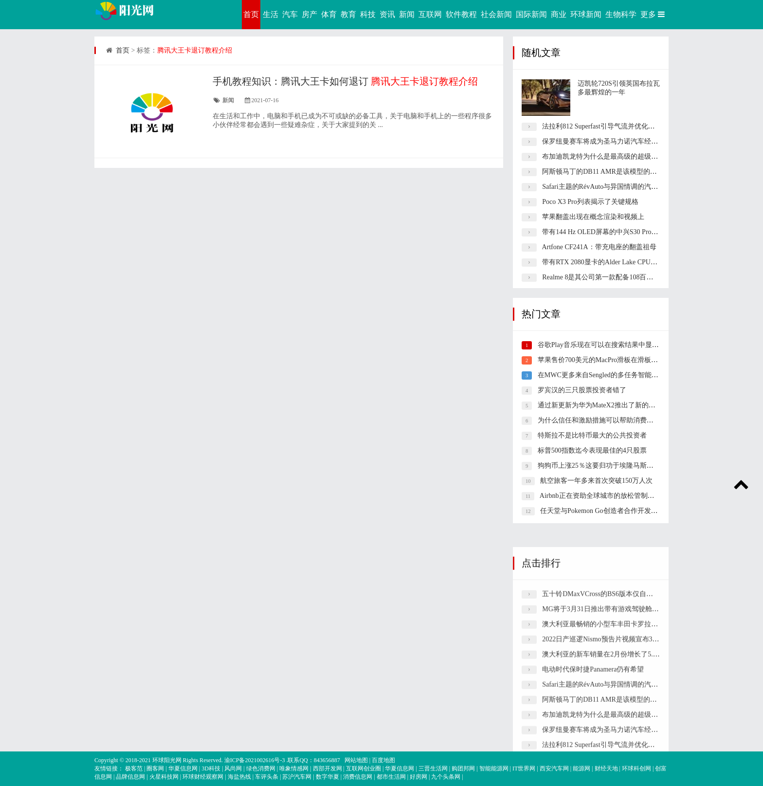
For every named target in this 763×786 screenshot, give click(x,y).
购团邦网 (463, 768)
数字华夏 (327, 776)
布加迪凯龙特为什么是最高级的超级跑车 (603, 156)
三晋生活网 (433, 768)
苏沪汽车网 (296, 776)
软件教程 (461, 14)
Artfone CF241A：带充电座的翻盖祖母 (599, 247)
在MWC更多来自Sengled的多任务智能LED (601, 375)
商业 (558, 14)
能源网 (581, 768)
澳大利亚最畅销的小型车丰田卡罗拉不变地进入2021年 (624, 718)
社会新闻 (496, 14)
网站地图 (356, 760)
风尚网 (233, 768)
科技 (368, 14)
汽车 (290, 14)
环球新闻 (585, 14)
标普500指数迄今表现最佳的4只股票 (592, 450)
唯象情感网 (294, 768)
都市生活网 (391, 776)
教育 (348, 14)
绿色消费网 (260, 768)
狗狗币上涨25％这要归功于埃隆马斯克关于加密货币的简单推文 (633, 465)
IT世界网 (523, 768)
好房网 (418, 776)
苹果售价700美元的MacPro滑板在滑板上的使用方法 (615, 360)
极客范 (134, 768)
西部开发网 (327, 768)
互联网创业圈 (363, 768)
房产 (309, 14)
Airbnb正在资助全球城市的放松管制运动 (600, 495)
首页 (251, 14)
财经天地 (606, 768)
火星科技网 (164, 776)
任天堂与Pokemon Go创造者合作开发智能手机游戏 (616, 510)
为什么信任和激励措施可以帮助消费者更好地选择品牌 (619, 420)
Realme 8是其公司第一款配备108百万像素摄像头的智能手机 (631, 277)
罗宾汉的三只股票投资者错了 (582, 390)
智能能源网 (494, 768)
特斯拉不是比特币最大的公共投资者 (592, 435)
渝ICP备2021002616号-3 (254, 760)
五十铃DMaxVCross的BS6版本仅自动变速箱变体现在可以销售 (635, 688)
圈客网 (155, 768)
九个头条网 (445, 776)
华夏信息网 (183, 768)
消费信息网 (357, 776)
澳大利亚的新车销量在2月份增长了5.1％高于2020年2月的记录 (635, 748)
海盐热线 (239, 776)
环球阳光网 (167, 760)
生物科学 (620, 14)
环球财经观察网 (202, 776)
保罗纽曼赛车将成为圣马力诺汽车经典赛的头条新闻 (620, 141)
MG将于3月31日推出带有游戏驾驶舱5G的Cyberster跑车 (624, 703)
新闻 (407, 14)
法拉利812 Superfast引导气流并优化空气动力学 (612, 126)
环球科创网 (636, 768)
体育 (329, 14)
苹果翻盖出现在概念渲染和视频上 (593, 216)
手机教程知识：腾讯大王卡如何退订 (345, 81)
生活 (270, 14)
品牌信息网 (130, 776)
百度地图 (383, 760)
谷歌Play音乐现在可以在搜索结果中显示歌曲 (605, 344)
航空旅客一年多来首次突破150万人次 (596, 480)
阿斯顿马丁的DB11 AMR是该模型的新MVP (607, 171)
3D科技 (210, 768)
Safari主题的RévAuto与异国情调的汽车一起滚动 (613, 186)
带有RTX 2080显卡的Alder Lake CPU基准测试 (610, 262)
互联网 (430, 14)
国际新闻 (531, 14)
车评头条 (266, 776)
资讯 (387, 14)
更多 (653, 14)
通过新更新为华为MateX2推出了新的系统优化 (607, 405)
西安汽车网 (554, 768)
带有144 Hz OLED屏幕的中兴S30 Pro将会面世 (610, 232)
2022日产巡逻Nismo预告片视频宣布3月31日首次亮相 (621, 733)
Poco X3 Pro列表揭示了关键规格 (590, 201)
